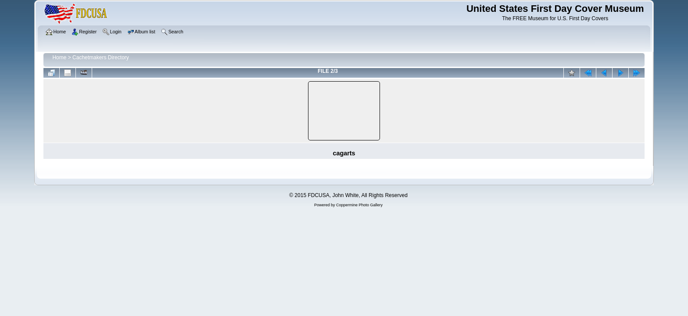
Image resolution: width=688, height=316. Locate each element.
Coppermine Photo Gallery (359, 205)
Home (59, 57)
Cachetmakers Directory (100, 57)
